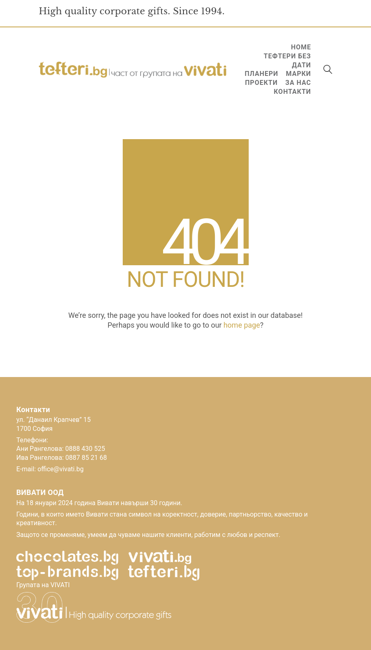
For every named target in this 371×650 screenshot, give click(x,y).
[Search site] (327, 70)
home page (241, 325)
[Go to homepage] (132, 70)
